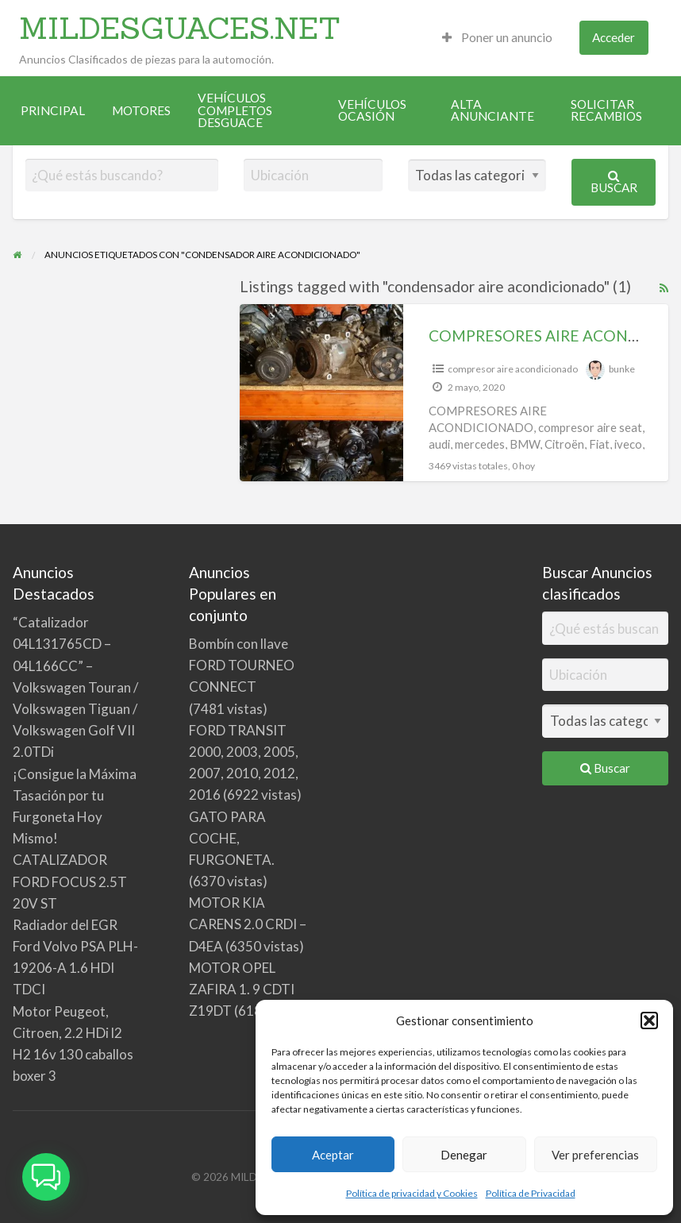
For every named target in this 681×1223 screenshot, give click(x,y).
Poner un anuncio (497, 37)
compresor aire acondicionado (513, 369)
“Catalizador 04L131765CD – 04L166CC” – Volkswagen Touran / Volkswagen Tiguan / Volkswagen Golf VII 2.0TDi (75, 687)
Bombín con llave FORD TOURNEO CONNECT (241, 665)
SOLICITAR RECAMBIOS (606, 110)
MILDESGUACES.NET (179, 28)
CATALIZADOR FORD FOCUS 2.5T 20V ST (70, 881)
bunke (622, 369)
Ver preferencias (595, 1155)
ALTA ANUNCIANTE (492, 110)
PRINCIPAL (53, 110)
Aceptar (333, 1155)
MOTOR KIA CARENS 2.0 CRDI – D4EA (247, 924)
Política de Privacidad (530, 1193)
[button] (649, 1020)
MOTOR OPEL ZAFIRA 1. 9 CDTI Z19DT (241, 989)
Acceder (613, 37)
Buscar (614, 182)
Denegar (464, 1155)
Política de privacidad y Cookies (412, 1193)
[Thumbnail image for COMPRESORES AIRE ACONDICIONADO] (321, 392)
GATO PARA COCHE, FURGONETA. (232, 838)
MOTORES (141, 110)
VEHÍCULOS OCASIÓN (372, 110)
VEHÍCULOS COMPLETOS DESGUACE (235, 110)
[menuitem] (497, 37)
